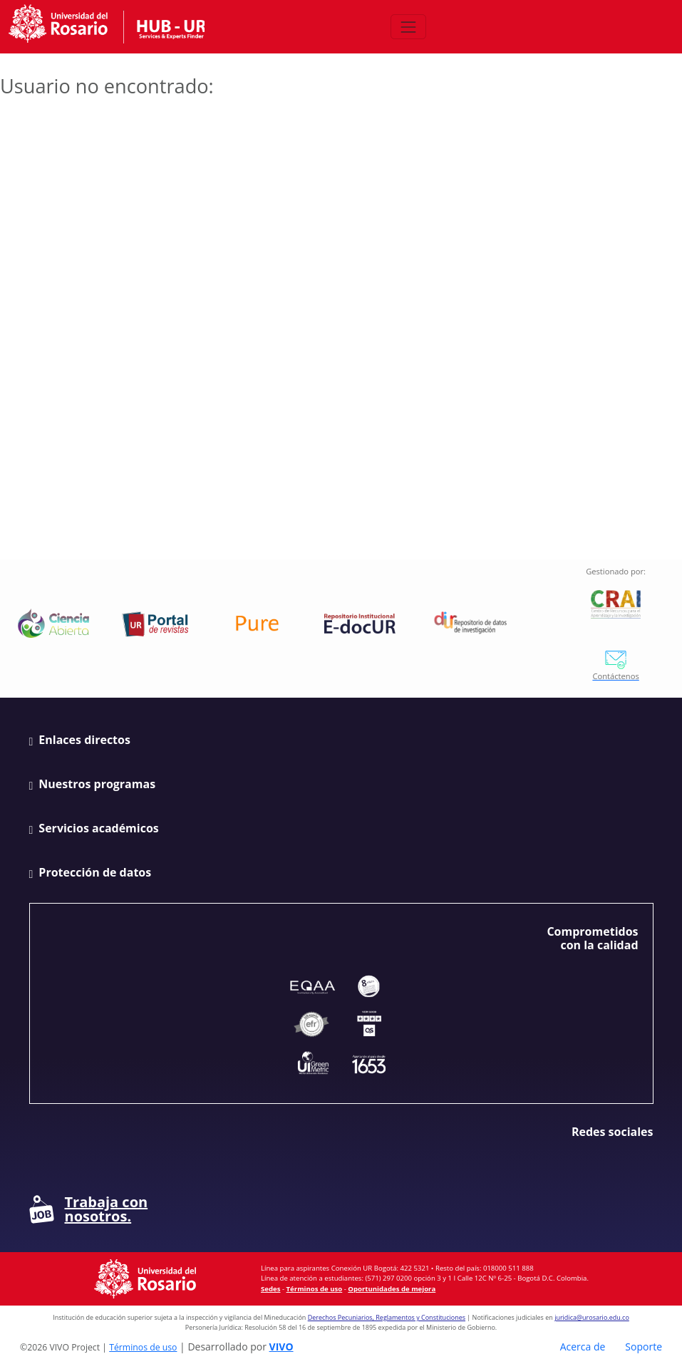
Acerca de (583, 1346)
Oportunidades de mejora (391, 1288)
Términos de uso (314, 1288)
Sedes (270, 1288)
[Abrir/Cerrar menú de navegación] (408, 26)
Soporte (643, 1346)
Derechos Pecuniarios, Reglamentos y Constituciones (386, 1317)
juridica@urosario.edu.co (591, 1317)
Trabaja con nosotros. (88, 1209)
